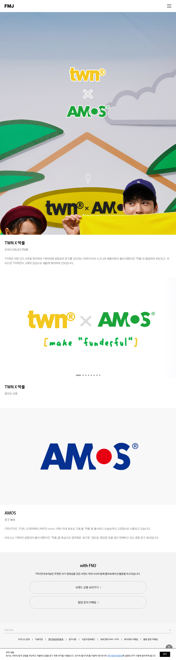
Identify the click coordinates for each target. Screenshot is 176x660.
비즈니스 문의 (24, 639)
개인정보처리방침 (55, 639)
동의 (165, 654)
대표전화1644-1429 (109, 639)
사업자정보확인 (88, 639)
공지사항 (72, 639)
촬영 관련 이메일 (150, 639)
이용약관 (39, 639)
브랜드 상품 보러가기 (88, 587)
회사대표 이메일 (131, 639)
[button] (78, 375)
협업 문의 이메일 (89, 602)
